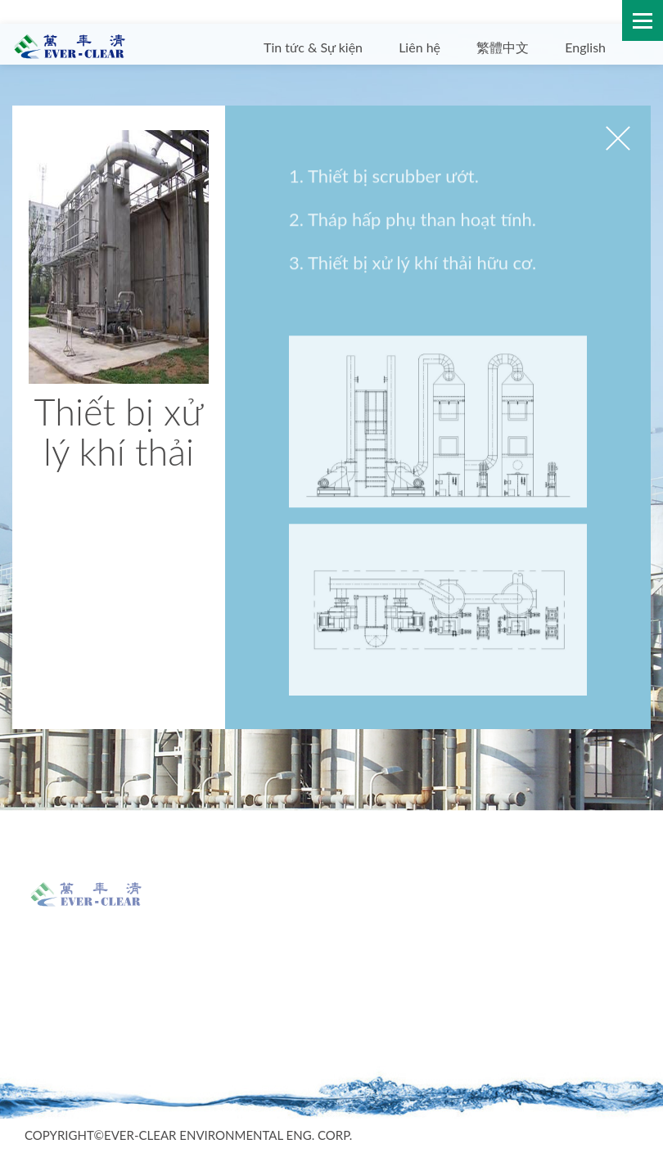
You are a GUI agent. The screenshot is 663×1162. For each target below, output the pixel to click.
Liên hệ (419, 47)
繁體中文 (502, 47)
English (585, 47)
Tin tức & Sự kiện (313, 47)
